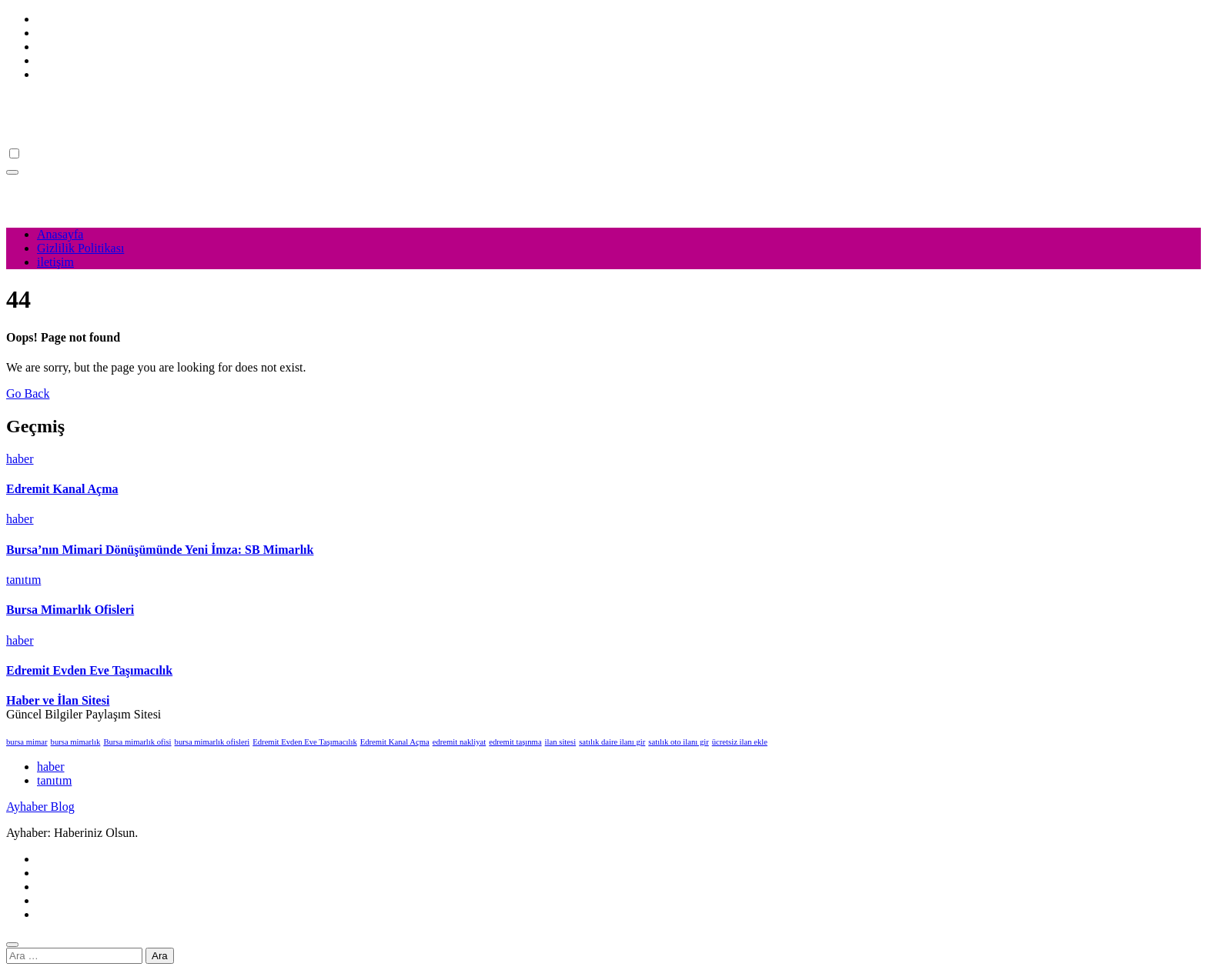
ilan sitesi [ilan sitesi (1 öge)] (561, 742)
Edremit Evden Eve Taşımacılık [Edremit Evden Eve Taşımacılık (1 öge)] (304, 742)
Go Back (27, 393)
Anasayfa (60, 234)
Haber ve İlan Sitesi (57, 700)
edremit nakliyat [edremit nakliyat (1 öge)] (459, 742)
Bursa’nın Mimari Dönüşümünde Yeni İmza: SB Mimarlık (159, 549)
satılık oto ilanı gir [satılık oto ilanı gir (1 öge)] (678, 742)
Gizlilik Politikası (80, 248)
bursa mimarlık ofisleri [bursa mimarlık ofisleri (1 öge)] (212, 742)
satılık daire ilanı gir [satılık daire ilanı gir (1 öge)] (612, 742)
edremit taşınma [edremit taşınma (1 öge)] (515, 742)
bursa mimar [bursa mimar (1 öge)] (27, 742)
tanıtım (23, 579)
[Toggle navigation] (12, 172)
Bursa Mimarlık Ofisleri (70, 609)
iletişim (55, 261)
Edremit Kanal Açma (62, 488)
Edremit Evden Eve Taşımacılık (89, 670)
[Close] (12, 944)
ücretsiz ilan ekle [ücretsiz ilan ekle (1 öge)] (739, 742)
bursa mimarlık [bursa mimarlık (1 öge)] (76, 742)
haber (20, 458)
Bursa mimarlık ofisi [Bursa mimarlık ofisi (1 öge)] (137, 742)
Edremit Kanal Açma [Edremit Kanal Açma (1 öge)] (395, 742)
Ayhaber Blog (40, 100)
